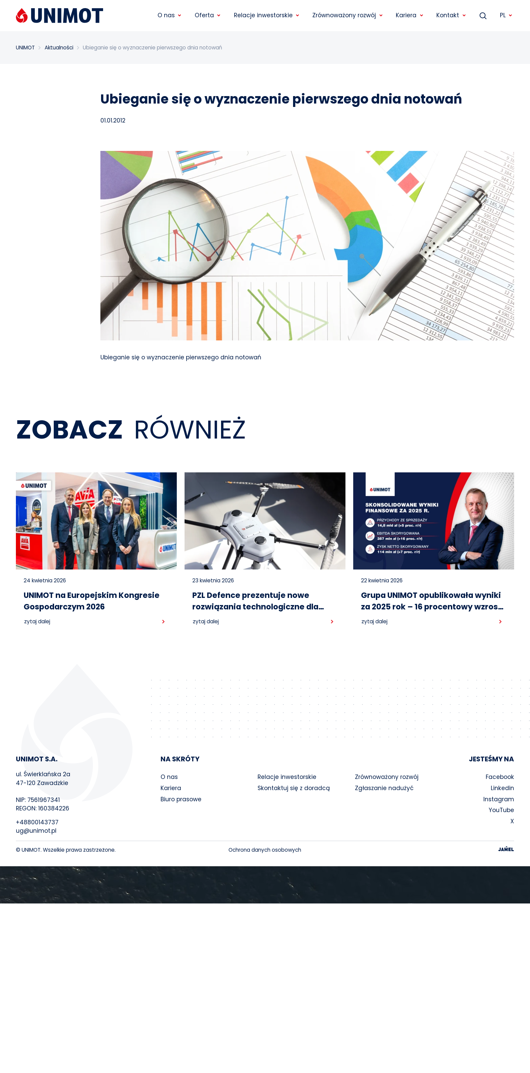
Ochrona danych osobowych (264, 849)
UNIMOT (25, 47)
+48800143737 (37, 822)
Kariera (171, 788)
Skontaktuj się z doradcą (294, 788)
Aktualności (59, 47)
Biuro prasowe (181, 799)
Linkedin (502, 788)
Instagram (498, 799)
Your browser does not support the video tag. (265, 884)
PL (506, 15)
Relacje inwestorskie (287, 777)
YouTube (501, 810)
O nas (169, 777)
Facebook (500, 777)
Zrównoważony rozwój (386, 777)
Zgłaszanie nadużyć (384, 788)
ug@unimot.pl (36, 831)
